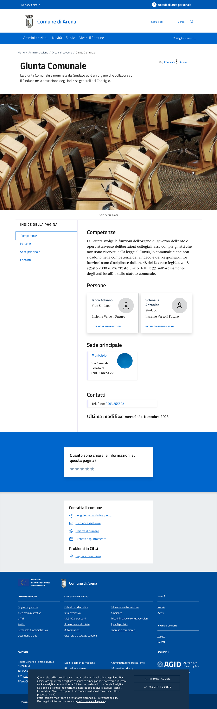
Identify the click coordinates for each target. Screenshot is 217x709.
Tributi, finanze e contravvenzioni (129, 618)
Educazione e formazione (125, 607)
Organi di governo (62, 52)
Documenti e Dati (27, 635)
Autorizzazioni (72, 630)
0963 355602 (114, 404)
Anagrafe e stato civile (77, 624)
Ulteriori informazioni (107, 326)
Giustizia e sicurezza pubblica (80, 635)
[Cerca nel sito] (192, 21)
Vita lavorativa (72, 613)
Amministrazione (38, 52)
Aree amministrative (29, 613)
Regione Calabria (30, 5)
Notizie (161, 607)
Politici (21, 624)
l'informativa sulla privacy (91, 701)
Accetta (157, 687)
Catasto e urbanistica (76, 607)
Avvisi (160, 613)
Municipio (99, 355)
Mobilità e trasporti (75, 618)
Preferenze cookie (107, 698)
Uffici (21, 618)
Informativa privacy (122, 668)
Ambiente (116, 613)
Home (21, 52)
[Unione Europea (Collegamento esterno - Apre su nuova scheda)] (35, 583)
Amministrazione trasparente (128, 663)
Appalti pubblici (119, 624)
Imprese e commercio (123, 630)
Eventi (161, 642)
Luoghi (161, 636)
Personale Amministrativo (33, 630)
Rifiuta (156, 679)
